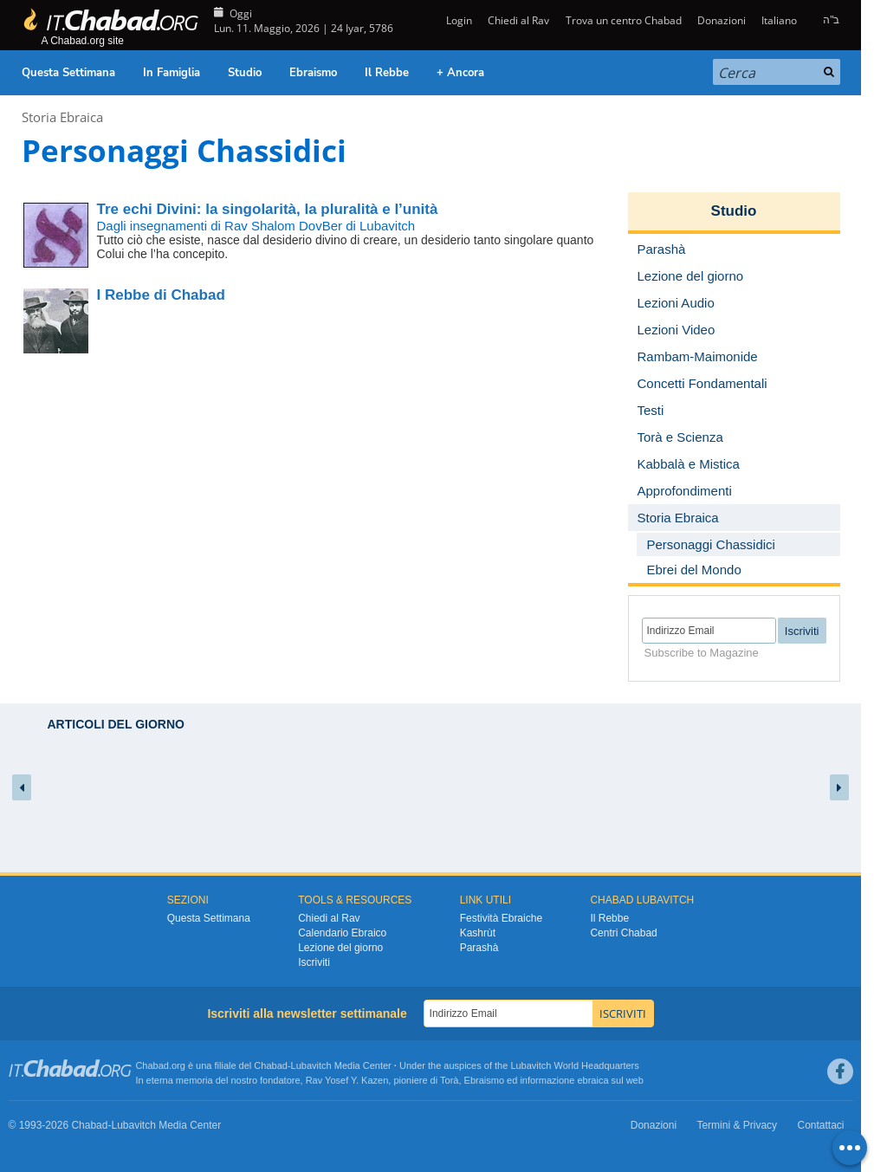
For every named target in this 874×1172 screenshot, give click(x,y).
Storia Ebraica (62, 117)
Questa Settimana (68, 73)
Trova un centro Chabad (624, 20)
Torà (449, 1080)
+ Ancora (460, 73)
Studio (245, 73)
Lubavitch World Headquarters (574, 1065)
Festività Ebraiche (501, 918)
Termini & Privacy (736, 1125)
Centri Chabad (623, 933)
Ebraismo (313, 73)
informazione (547, 1080)
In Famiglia (171, 73)
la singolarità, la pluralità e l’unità (267, 209)
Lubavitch (311, 1065)
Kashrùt (477, 933)
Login (457, 20)
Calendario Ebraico (342, 933)
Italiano (779, 20)
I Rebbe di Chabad (161, 295)
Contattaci (820, 1125)
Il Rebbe (387, 73)
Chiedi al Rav (518, 20)
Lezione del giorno (340, 948)
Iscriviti (314, 962)
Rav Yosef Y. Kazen (347, 1080)
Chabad (271, 1065)
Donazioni (721, 20)
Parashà (479, 948)
